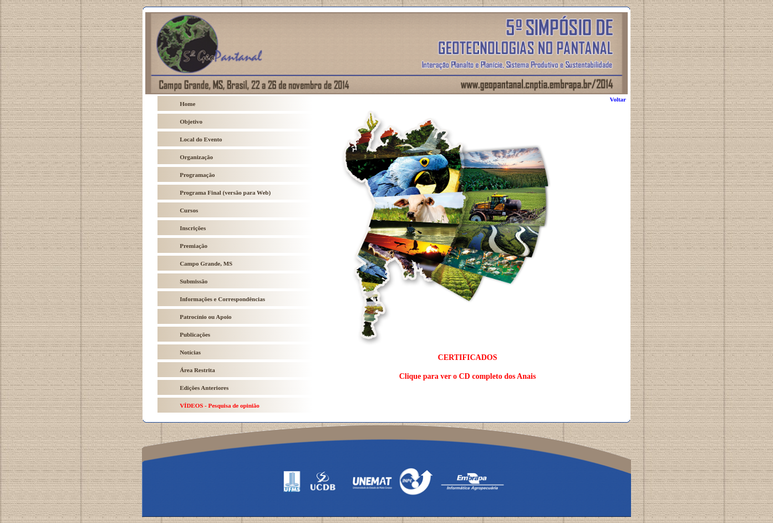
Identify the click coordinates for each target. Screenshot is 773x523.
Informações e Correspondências (222, 299)
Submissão (193, 281)
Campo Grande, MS (206, 263)
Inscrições (193, 228)
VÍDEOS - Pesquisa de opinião (220, 405)
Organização (196, 157)
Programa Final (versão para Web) (225, 192)
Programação (197, 174)
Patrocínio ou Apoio (205, 316)
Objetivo (191, 121)
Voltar (617, 99)
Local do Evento (201, 139)
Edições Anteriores (204, 387)
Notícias (190, 352)
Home (187, 103)
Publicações (195, 334)
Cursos (189, 210)
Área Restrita (197, 370)
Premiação (193, 245)
